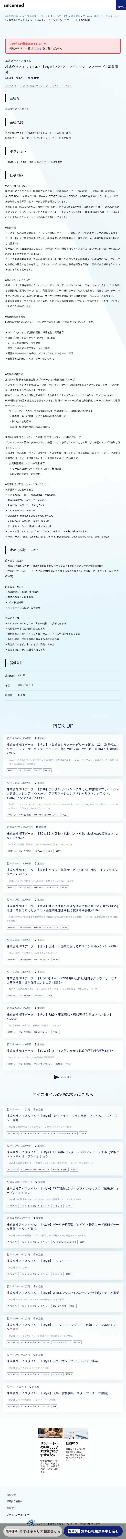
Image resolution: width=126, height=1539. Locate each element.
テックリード (58, 1206)
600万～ (77, 1342)
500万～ (65, 815)
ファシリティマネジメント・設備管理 (48, 1064)
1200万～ (59, 851)
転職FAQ (72, 1443)
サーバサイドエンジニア (62, 1342)
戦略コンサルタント (41, 959)
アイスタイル (13, 1133)
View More (63, 1077)
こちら (38, 48)
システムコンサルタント (43, 851)
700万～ (47, 770)
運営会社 (11, 1508)
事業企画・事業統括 (60, 1169)
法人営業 (37, 770)
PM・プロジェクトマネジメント (46, 815)
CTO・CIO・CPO (59, 1306)
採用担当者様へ (15, 1501)
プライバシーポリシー (18, 1514)
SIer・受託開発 (25, 770)
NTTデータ (12, 770)
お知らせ (11, 1494)
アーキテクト (39, 996)
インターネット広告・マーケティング (35, 1133)
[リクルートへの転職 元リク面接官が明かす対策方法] (50, 1437)
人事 (54, 1406)
